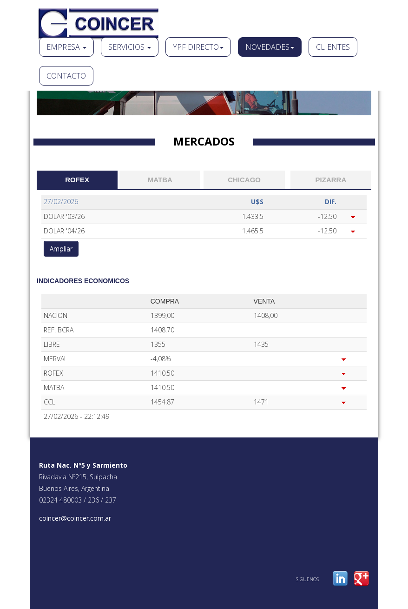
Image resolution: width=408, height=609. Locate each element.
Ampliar (61, 248)
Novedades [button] (269, 47)
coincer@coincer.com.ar (75, 518)
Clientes (333, 47)
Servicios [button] (129, 47)
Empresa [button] (66, 47)
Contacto (66, 76)
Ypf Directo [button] (198, 47)
